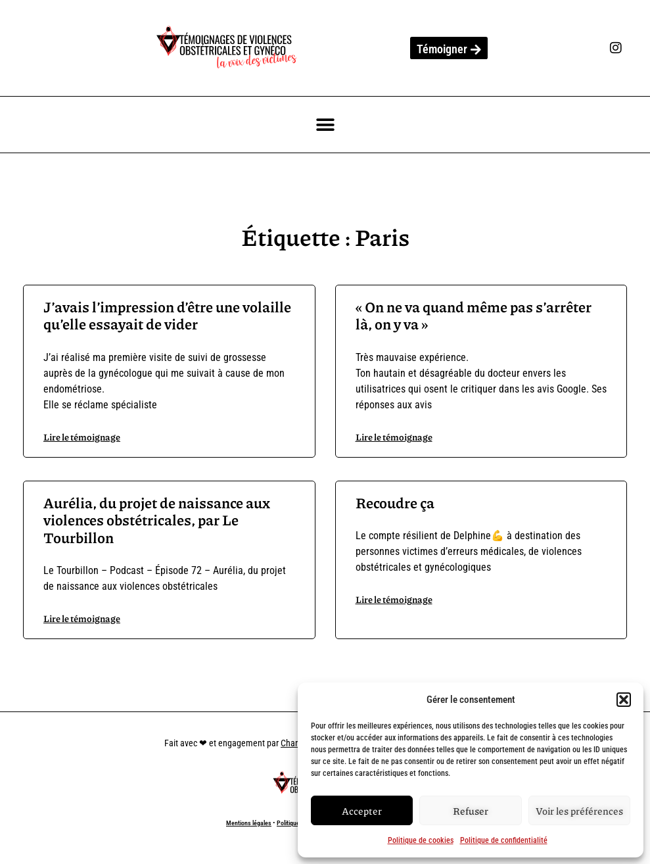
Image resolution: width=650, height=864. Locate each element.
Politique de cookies (420, 840)
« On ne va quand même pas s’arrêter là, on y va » (474, 315)
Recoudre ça (395, 502)
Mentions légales (248, 823)
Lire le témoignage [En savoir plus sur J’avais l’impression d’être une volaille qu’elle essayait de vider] (81, 436)
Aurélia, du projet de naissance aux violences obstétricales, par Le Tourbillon (156, 520)
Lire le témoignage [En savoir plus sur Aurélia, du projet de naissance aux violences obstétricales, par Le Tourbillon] (81, 618)
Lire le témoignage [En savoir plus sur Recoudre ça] (394, 599)
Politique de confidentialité (503, 840)
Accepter (362, 811)
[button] (623, 699)
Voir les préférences (579, 811)
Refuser (470, 811)
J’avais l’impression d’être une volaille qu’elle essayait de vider (167, 315)
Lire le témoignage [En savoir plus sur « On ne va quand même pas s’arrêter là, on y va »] (394, 436)
